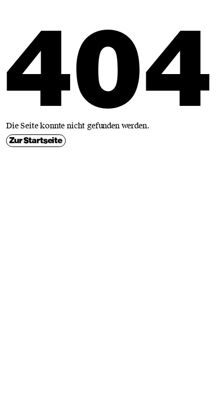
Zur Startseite (35, 140)
